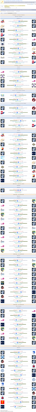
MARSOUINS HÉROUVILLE (12, 287)
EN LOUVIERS (24, 352)
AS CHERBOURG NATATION (12, 397)
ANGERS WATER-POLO (24, 260)
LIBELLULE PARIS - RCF (11, 43)
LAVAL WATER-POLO (12, 205)
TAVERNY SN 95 (12, 95)
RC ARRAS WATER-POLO (12, 21)
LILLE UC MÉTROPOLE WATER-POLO (12, 76)
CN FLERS (12, 370)
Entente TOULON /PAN (24, 99)
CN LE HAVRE (24, 153)
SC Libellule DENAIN (12, 148)
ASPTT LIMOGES (12, 25)
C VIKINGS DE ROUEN (24, 388)
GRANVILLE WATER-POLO (22, 139)
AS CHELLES (12, 157)
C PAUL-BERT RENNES (12, 214)
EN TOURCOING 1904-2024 (12, 166)
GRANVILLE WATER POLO (23, 205)
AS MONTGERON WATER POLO (23, 30)
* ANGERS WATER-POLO (12, 241)
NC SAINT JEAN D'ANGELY (12, 34)
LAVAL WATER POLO (24, 39)
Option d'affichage (29, 4)
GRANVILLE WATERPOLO (24, 21)
